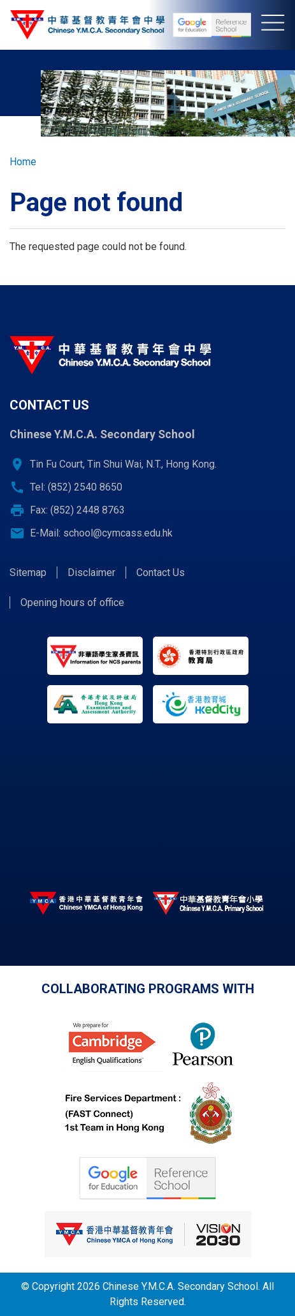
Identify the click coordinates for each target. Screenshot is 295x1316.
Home (23, 162)
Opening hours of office (72, 602)
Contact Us (160, 572)
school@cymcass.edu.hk (118, 533)
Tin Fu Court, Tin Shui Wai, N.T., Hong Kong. (123, 464)
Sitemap (28, 572)
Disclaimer (91, 572)
